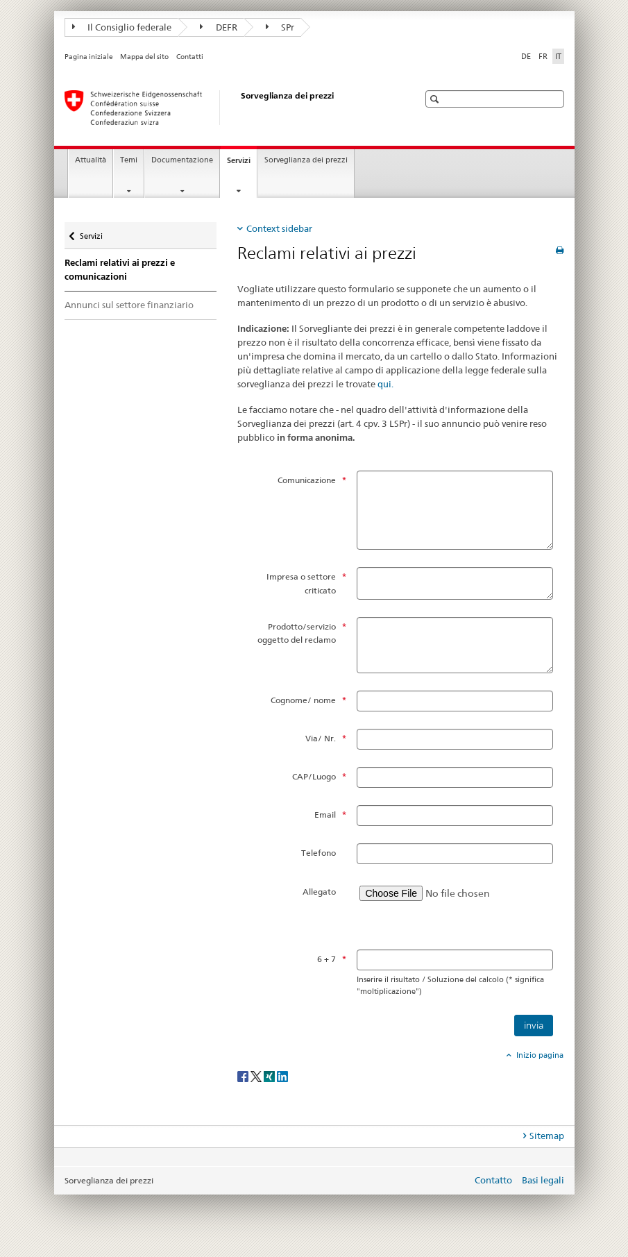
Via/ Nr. (320, 738)
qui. (385, 383)
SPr (280, 27)
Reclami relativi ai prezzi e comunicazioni (120, 269)
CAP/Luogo (314, 776)
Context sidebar (279, 228)
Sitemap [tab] (546, 1135)
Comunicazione (307, 480)
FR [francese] (543, 56)
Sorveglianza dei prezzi (306, 159)
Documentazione (182, 159)
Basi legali (543, 1180)
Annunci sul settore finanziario (129, 304)
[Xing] (270, 1076)
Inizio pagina (538, 1055)
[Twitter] (257, 1076)
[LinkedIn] (282, 1076)
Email (325, 814)
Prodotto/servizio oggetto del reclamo (296, 633)
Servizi (242, 164)
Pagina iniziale (89, 56)
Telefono (318, 852)
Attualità (90, 159)
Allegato (319, 891)
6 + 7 (326, 959)
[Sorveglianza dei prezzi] (228, 107)
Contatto (493, 1180)
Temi (128, 159)
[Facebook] (244, 1076)
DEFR (218, 27)
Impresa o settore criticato (301, 583)
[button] (436, 99)
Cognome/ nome (303, 700)
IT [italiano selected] (558, 56)
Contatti (189, 56)
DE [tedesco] (526, 56)
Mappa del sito (144, 56)
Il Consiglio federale (122, 27)
